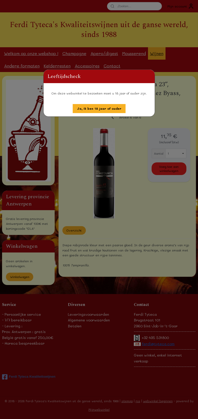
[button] (99, 108)
